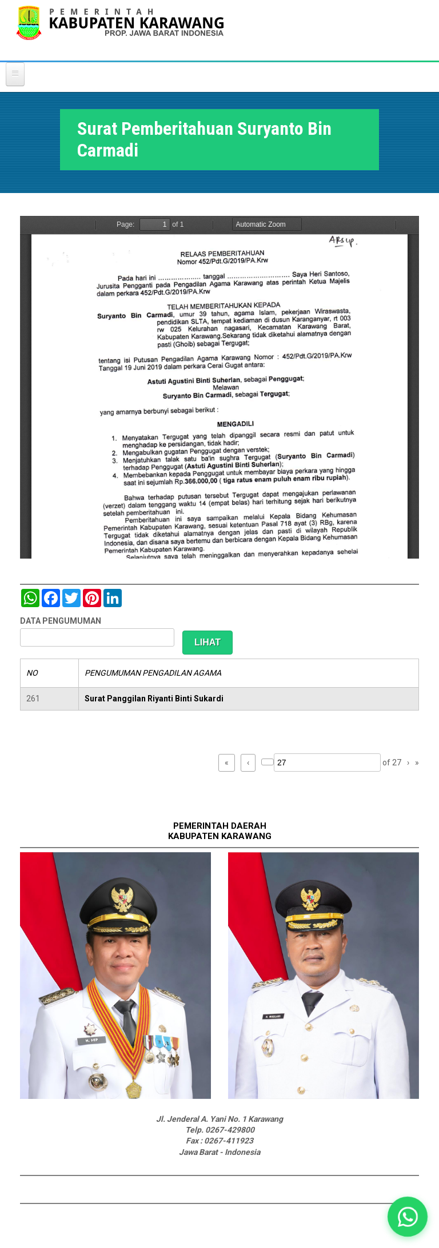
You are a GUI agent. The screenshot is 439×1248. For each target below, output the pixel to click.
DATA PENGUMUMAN (60, 620)
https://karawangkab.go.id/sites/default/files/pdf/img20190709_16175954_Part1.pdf (219, 387)
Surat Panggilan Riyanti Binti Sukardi (154, 698)
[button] (408, 1217)
